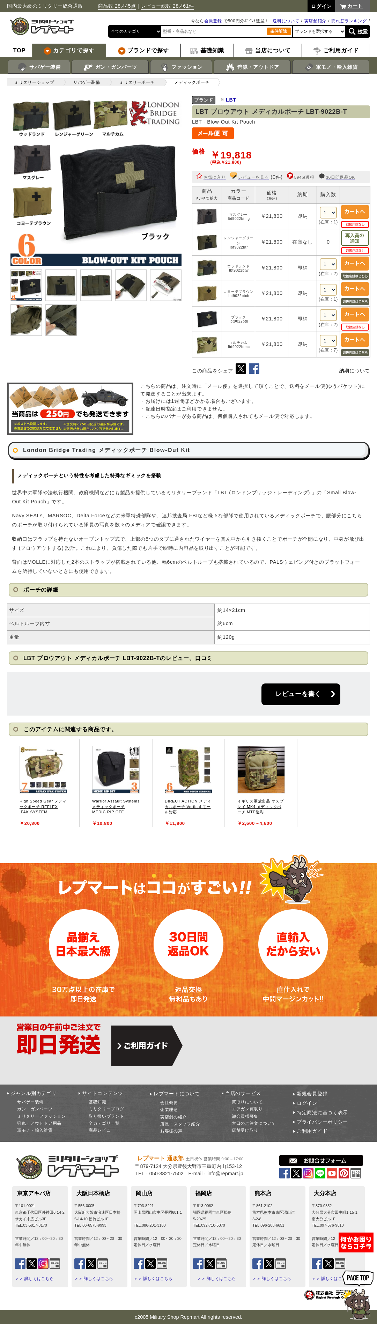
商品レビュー (102, 1130)
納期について (354, 370)
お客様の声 (171, 1131)
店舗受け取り (245, 1130)
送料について (286, 21)
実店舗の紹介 (173, 1117)
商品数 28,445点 (117, 6)
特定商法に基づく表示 (322, 1112)
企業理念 (169, 1109)
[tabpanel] (43, 783)
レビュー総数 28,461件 (167, 6)
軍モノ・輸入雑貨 (331, 67)
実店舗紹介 (315, 21)
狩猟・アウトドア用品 (39, 1123)
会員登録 (213, 21)
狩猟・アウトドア (252, 67)
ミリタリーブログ (106, 1109)
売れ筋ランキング (349, 21)
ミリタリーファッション (41, 1116)
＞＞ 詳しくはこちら (34, 1279)
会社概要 (169, 1102)
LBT (231, 100)
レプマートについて (177, 1093)
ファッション (181, 67)
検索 (363, 31)
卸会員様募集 (245, 1116)
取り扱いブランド (106, 1116)
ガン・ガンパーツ (110, 67)
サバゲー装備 (39, 67)
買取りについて (247, 1102)
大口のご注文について (254, 1123)
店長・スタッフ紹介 (180, 1124)
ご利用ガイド (312, 1131)
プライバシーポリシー (322, 1122)
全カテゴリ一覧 (104, 1123)
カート (355, 6)
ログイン (307, 1103)
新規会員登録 (312, 1093)
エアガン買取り (247, 1109)
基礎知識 (97, 1102)
